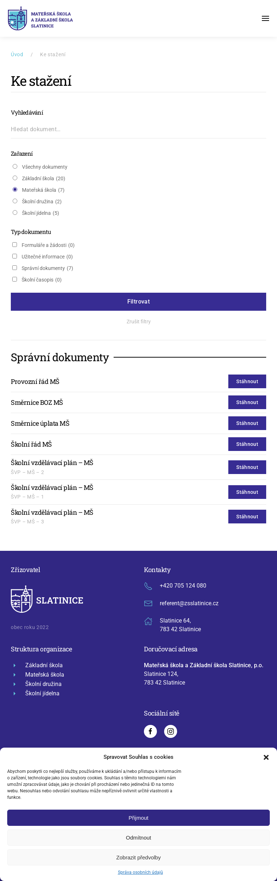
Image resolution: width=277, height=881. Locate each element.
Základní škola (43, 178)
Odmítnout (138, 837)
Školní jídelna (40, 213)
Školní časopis (42, 280)
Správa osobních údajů (140, 872)
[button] (266, 757)
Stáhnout (247, 381)
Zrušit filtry (139, 321)
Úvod (17, 54)
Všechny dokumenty (44, 167)
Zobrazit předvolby (138, 857)
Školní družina (42, 201)
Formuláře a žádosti (48, 245)
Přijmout (138, 818)
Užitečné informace (47, 257)
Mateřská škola (43, 190)
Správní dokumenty (47, 268)
